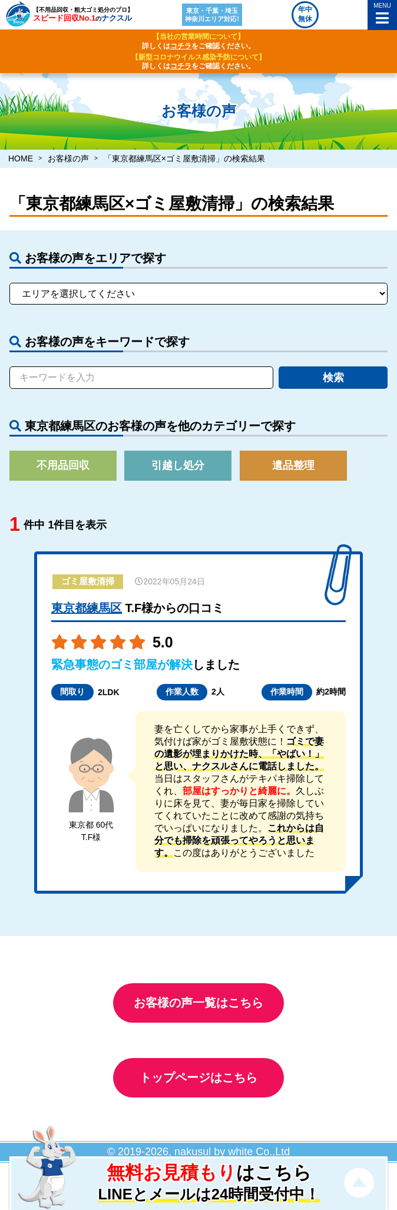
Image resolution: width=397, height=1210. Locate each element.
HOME (20, 158)
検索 (333, 378)
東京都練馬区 (86, 607)
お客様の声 (68, 158)
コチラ (180, 46)
